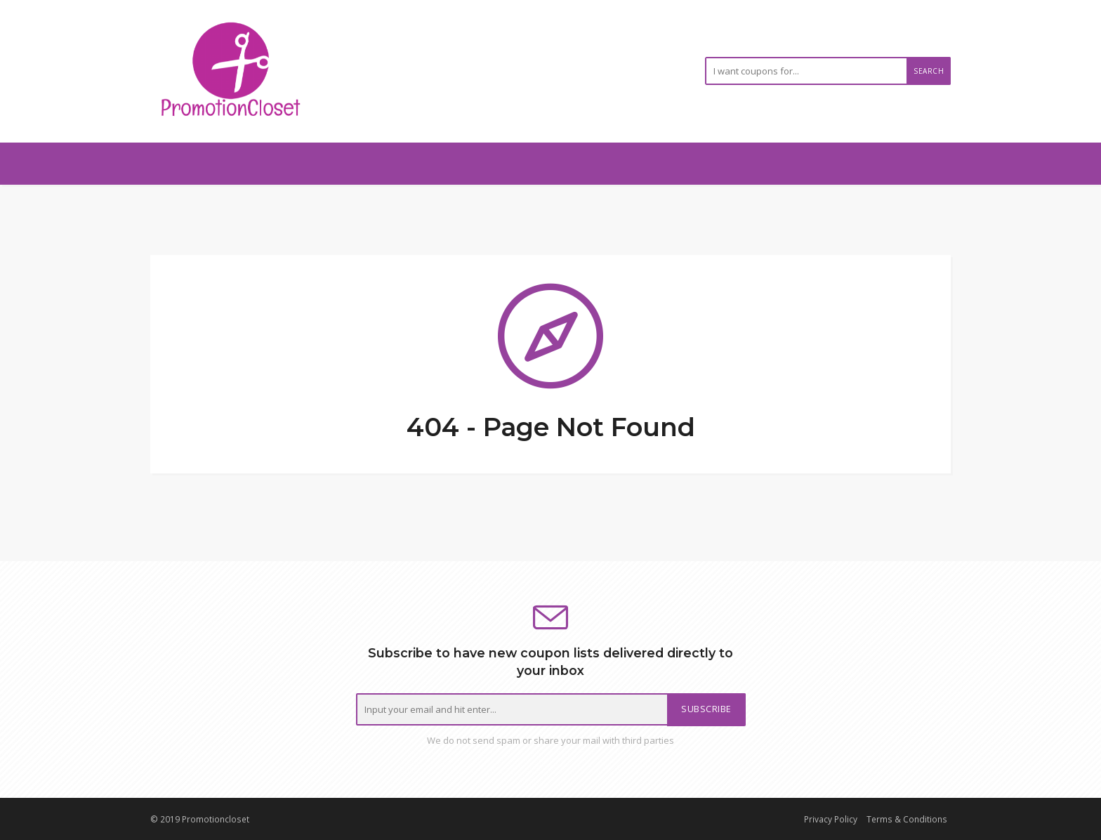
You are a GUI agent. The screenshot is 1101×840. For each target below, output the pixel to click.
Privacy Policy (830, 819)
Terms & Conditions (906, 819)
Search (929, 71)
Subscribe (706, 709)
